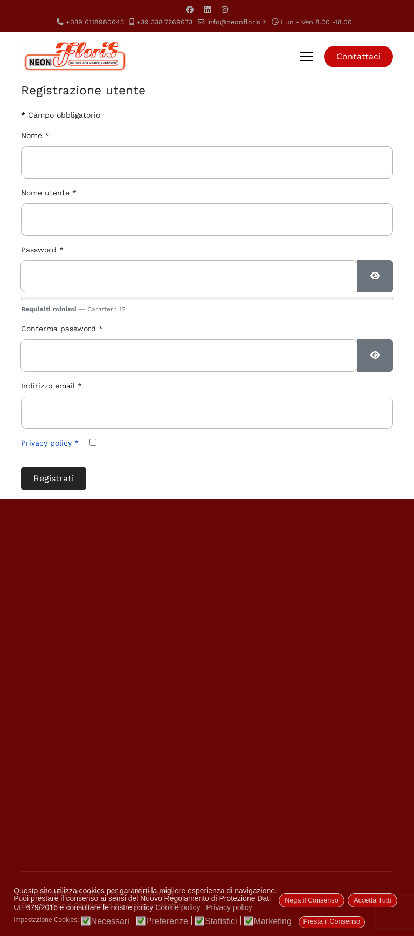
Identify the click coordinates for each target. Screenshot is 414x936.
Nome (35, 135)
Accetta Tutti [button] (372, 900)
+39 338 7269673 (164, 22)
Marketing (273, 921)
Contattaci (358, 56)
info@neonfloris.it (236, 22)
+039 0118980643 (95, 22)
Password (42, 249)
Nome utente (49, 192)
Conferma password (62, 328)
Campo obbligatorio (60, 115)
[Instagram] (225, 9)
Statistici (221, 921)
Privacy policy (50, 443)
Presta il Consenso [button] (331, 921)
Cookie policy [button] (177, 907)
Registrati (53, 478)
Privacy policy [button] (229, 907)
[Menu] (306, 56)
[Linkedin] (207, 9)
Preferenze (167, 921)
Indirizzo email (51, 385)
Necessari (110, 921)
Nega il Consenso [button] (311, 900)
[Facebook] (190, 9)
